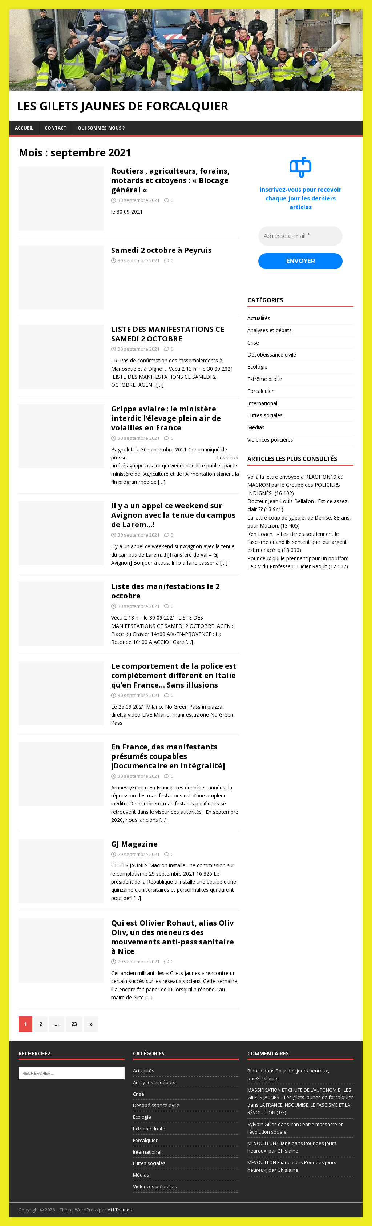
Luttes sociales (265, 415)
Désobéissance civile (271, 354)
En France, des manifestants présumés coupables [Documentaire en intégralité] (168, 756)
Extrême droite (264, 378)
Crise (253, 342)
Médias (255, 427)
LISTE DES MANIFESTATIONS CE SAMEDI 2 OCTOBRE (167, 333)
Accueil (24, 128)
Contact (55, 128)
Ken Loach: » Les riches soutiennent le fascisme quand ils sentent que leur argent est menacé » (297, 542)
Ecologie (257, 366)
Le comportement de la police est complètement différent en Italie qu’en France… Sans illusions (173, 675)
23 (74, 1023)
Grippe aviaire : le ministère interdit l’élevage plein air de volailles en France (166, 418)
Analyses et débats (269, 330)
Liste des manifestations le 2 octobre (165, 591)
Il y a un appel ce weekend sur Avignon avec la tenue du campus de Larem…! (173, 515)
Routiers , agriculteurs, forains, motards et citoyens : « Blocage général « (170, 180)
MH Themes (119, 1210)
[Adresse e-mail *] (300, 236)
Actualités (258, 318)
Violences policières (270, 439)
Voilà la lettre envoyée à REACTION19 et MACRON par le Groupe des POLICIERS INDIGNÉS (295, 485)
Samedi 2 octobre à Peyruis (161, 250)
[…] (159, 384)
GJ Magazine (134, 844)
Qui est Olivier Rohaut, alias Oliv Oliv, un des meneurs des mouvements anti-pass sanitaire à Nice (172, 937)
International (262, 403)
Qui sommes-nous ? (101, 128)
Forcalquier (260, 391)
